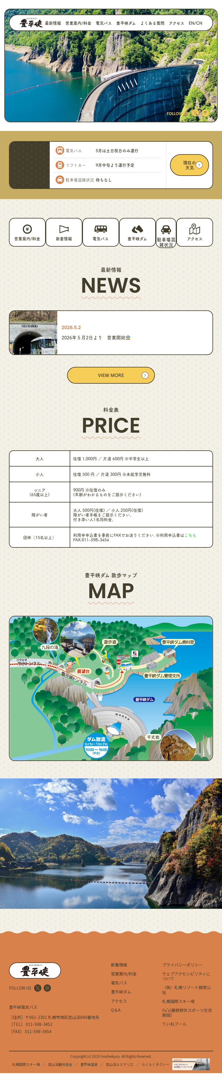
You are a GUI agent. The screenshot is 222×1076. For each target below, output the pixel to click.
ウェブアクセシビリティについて (186, 979)
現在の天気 (190, 165)
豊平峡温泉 (89, 1067)
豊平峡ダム (126, 23)
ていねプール (174, 1027)
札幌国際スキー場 (178, 1004)
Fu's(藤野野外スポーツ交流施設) (187, 1015)
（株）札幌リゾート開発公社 (186, 992)
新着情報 (119, 968)
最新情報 (53, 23)
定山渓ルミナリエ (120, 1067)
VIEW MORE (111, 378)
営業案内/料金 (78, 23)
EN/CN (195, 23)
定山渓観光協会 (60, 1067)
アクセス (176, 23)
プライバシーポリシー (182, 968)
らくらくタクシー (155, 1067)
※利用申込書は (176, 538)
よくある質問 (152, 23)
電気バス (104, 23)
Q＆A (116, 1012)
